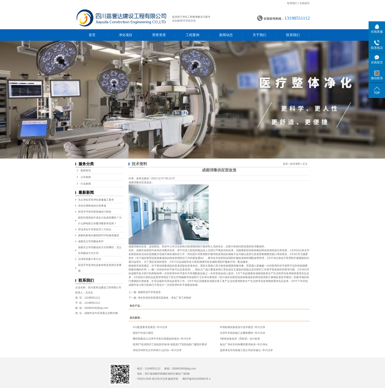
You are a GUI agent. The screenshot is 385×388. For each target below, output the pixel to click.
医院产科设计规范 (143, 332)
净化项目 (125, 35)
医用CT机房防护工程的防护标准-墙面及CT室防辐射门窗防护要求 (170, 344)
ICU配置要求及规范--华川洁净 (150, 327)
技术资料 (295, 163)
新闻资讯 (86, 170)
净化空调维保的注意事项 (92, 205)
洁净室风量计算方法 (89, 259)
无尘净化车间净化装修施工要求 (96, 199)
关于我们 (259, 35)
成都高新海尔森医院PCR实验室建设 (98, 235)
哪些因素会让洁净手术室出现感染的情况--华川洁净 (162, 338)
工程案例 (192, 35)
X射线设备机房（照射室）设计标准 (240, 338)
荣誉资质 (159, 35)
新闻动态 (226, 35)
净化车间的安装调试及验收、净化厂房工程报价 (164, 297)
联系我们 (292, 3)
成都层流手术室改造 (149, 292)
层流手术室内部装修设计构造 (94, 211)
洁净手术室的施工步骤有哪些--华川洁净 (242, 332)
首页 (92, 35)
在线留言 (305, 3)
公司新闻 (86, 177)
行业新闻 (86, 183)
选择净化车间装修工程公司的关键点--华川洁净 (246, 350)
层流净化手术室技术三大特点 (94, 229)
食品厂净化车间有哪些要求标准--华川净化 (244, 344)
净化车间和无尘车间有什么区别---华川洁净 (157, 350)
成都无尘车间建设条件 (91, 241)
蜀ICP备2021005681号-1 (196, 378)
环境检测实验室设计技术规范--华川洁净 (242, 327)
